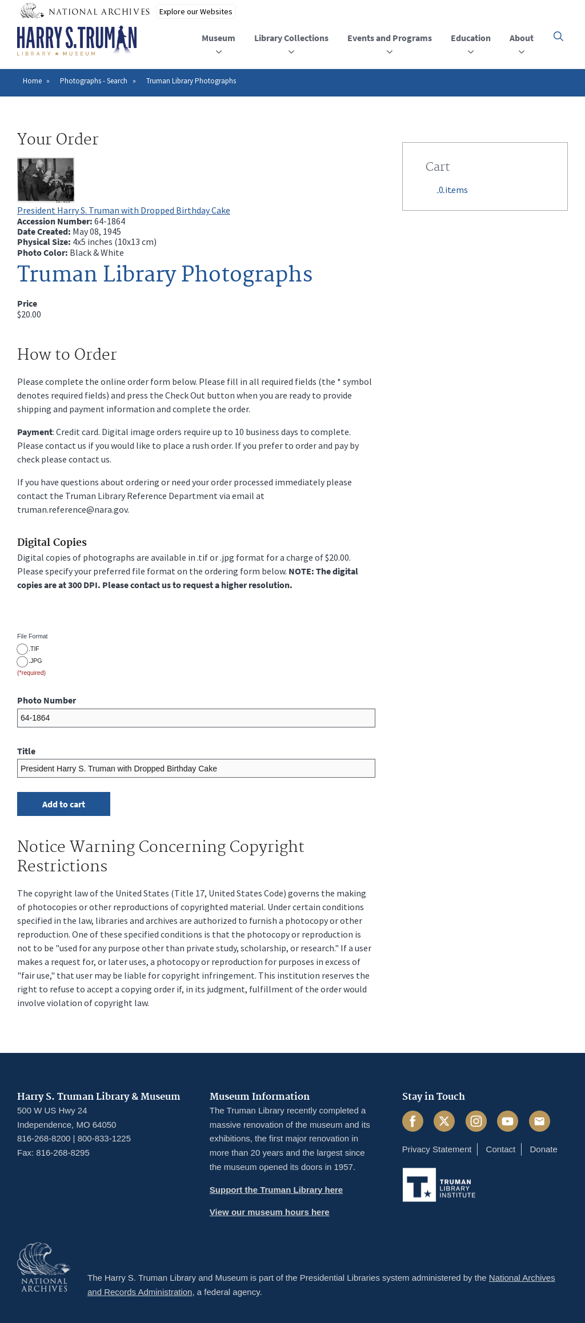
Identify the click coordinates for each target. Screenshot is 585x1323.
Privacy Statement (437, 1149)
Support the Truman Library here (276, 1190)
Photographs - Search (93, 81)
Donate (543, 1149)
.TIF (34, 648)
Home (32, 81)
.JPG (35, 660)
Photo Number (46, 700)
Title (26, 751)
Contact (501, 1149)
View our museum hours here (270, 1212)
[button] (558, 36)
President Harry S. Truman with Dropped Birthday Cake (123, 210)
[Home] (77, 41)
